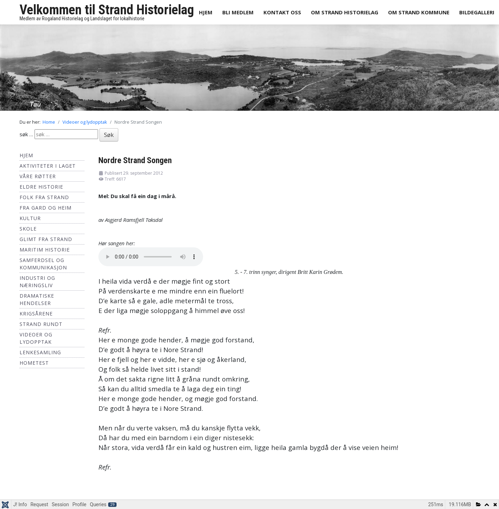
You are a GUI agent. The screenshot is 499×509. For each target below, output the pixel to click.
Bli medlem (238, 12)
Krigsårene (36, 313)
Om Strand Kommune (418, 12)
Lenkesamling (40, 352)
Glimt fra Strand (46, 239)
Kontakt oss (282, 12)
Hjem (206, 12)
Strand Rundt (41, 324)
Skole (28, 228)
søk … (26, 134)
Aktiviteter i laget (48, 165)
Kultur (30, 218)
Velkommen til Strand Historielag (107, 9)
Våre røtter (38, 176)
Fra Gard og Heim (46, 207)
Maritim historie (45, 249)
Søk (109, 135)
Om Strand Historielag (344, 12)
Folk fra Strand (44, 197)
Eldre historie (41, 186)
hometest (34, 362)
